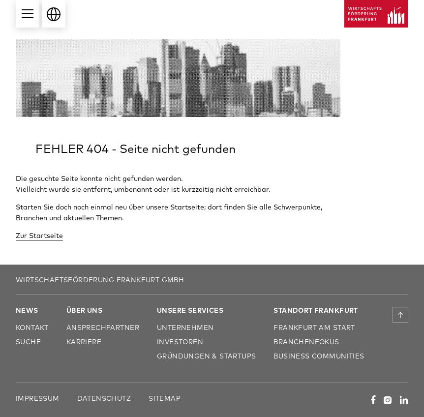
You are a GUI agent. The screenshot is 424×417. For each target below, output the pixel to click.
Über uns (84, 310)
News (27, 310)
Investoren (180, 341)
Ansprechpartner (102, 327)
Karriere (83, 341)
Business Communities (318, 355)
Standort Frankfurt (315, 310)
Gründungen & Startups (206, 355)
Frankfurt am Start (314, 327)
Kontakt (32, 327)
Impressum (38, 398)
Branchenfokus (306, 341)
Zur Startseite (39, 235)
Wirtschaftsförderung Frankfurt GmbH (100, 279)
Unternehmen (185, 327)
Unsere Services (190, 310)
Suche (28, 341)
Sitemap (165, 398)
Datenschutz (104, 398)
